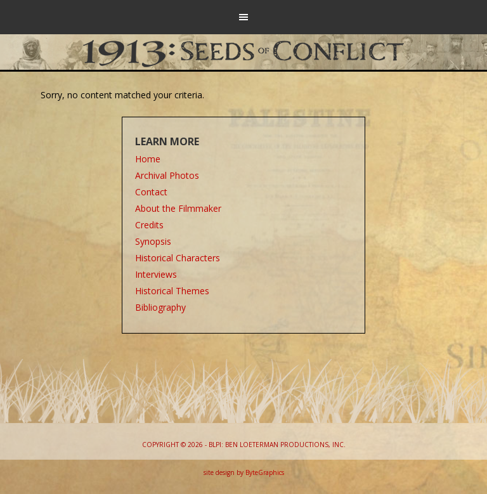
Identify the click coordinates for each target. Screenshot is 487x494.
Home (147, 159)
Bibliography (160, 307)
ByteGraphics (264, 472)
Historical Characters (177, 258)
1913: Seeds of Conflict (244, 51)
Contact (151, 192)
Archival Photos (167, 175)
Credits (149, 225)
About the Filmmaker (178, 208)
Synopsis (153, 241)
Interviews (156, 274)
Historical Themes (172, 291)
